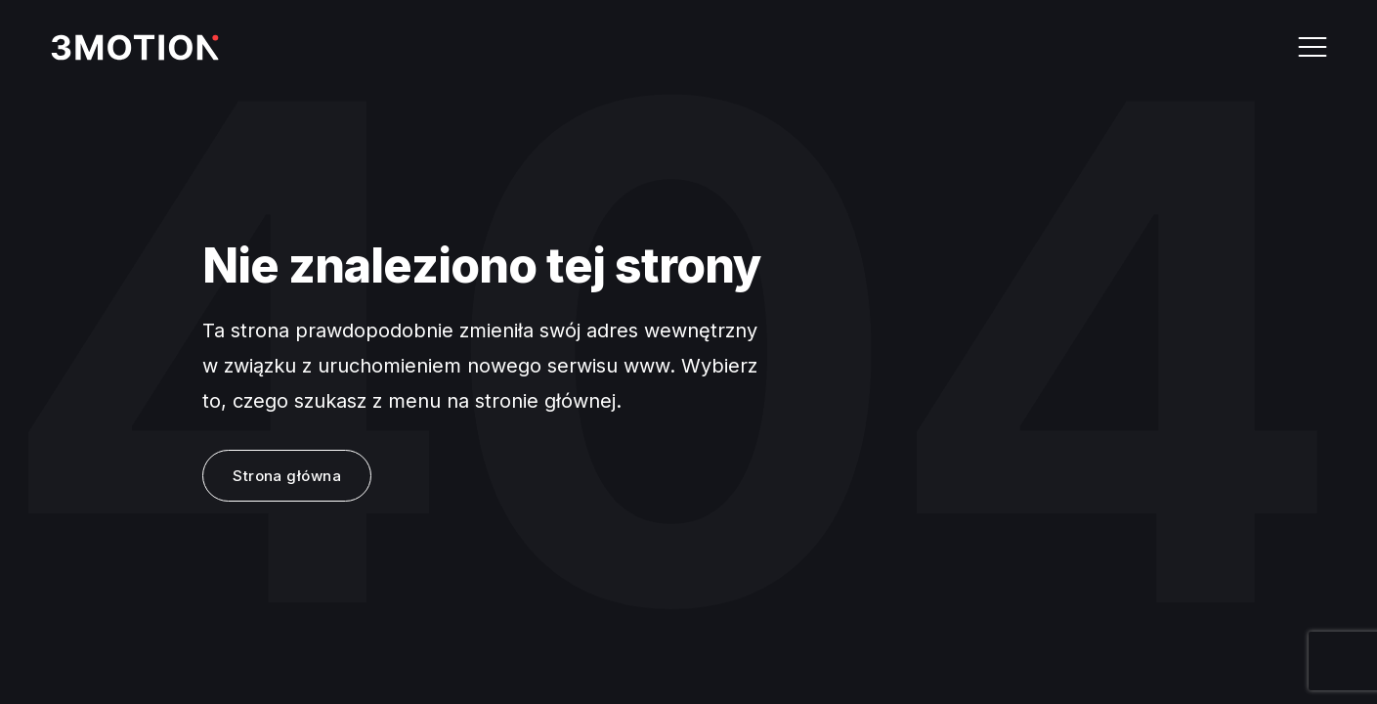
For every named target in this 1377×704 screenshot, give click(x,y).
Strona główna (287, 475)
